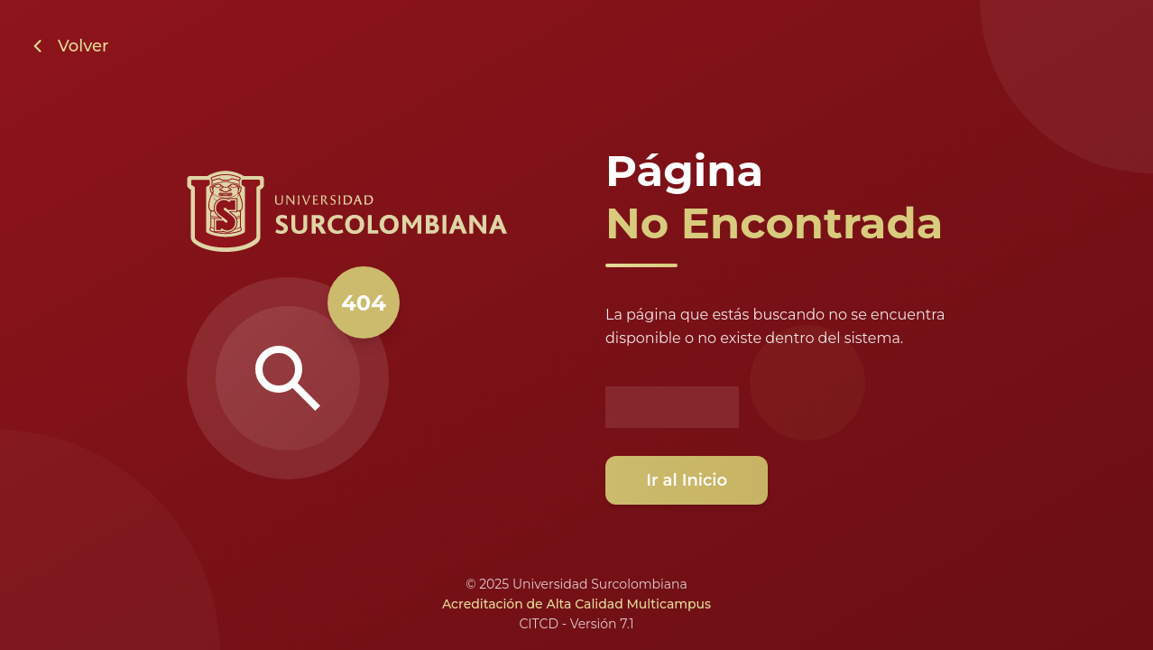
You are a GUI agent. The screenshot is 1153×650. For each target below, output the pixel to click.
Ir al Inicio (689, 480)
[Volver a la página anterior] (68, 46)
